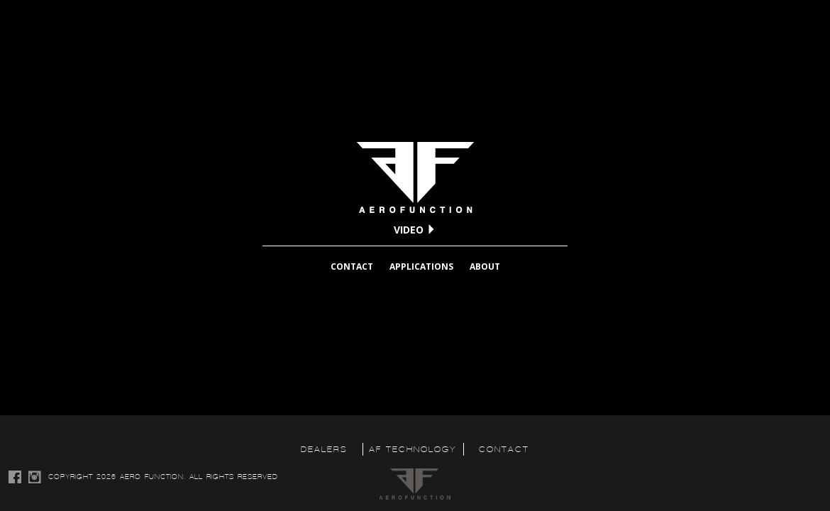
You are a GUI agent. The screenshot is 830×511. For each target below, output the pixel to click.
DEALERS (324, 449)
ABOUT (485, 266)
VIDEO (415, 229)
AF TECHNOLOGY (413, 449)
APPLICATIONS (421, 266)
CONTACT (352, 266)
